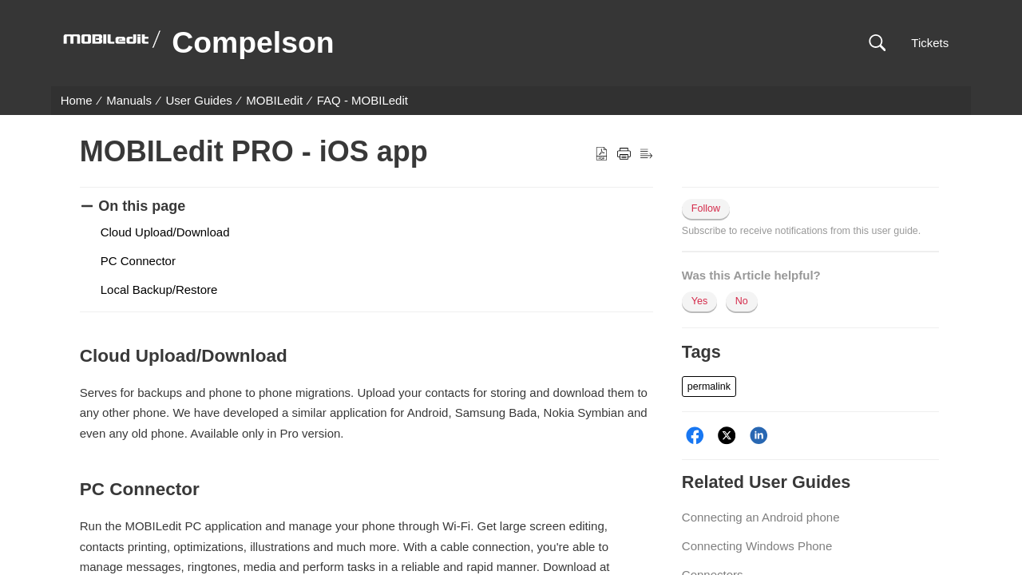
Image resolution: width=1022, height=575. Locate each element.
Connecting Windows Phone (757, 546)
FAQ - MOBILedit (362, 100)
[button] (877, 43)
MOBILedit (274, 100)
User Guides (198, 100)
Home (77, 100)
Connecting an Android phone (761, 517)
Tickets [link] (930, 43)
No (741, 301)
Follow (705, 208)
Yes (699, 301)
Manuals (129, 100)
